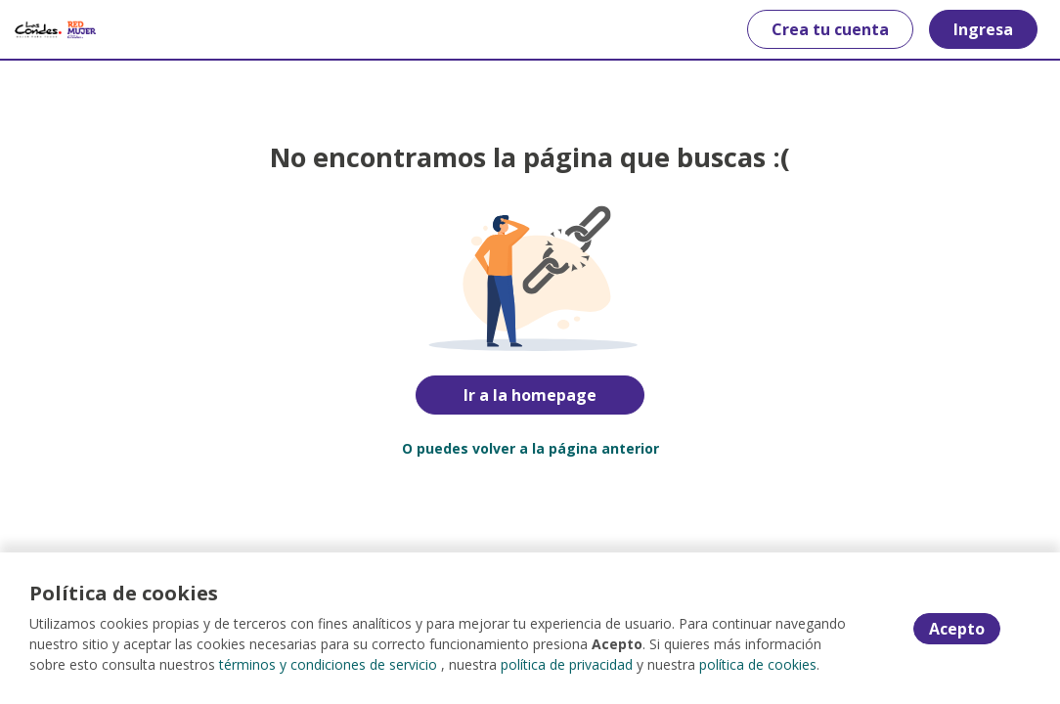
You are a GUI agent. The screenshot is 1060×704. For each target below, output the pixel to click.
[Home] (55, 29)
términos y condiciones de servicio (328, 664)
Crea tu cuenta (830, 29)
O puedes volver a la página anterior (530, 448)
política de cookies (758, 664)
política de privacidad (567, 664)
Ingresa (983, 29)
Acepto (957, 628)
